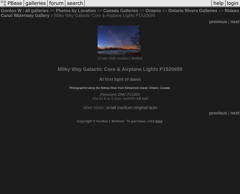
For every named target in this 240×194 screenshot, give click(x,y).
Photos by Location (76, 10)
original (141, 107)
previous (218, 21)
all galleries (36, 10)
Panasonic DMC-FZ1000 (120, 94)
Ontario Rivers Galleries (192, 10)
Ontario (153, 10)
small (111, 107)
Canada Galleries (120, 10)
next (235, 21)
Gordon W (11, 10)
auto (153, 107)
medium (124, 107)
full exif (142, 98)
